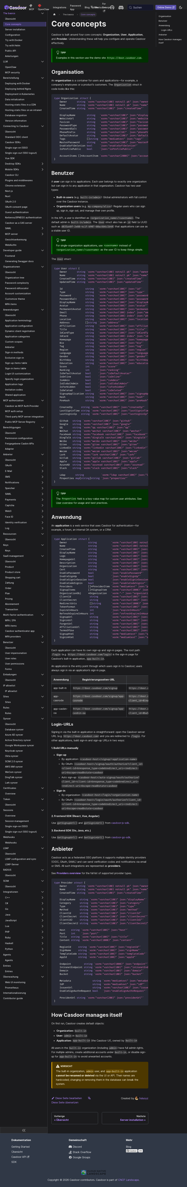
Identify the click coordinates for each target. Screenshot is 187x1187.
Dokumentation (16, 7)
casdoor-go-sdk (120, 837)
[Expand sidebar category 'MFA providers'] (42, 636)
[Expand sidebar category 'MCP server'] (42, 234)
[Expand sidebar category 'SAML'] (42, 228)
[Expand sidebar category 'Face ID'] (42, 516)
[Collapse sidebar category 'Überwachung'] (42, 976)
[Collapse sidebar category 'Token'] (42, 799)
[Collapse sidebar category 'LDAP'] (42, 848)
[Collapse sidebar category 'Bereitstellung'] (42, 77)
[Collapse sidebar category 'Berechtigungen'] (42, 427)
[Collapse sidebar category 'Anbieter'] (42, 454)
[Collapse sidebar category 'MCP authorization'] (42, 400)
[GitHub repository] (112, 7)
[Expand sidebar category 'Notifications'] (42, 482)
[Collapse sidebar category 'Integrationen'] (42, 891)
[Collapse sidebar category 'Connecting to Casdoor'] (42, 126)
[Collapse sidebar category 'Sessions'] (42, 810)
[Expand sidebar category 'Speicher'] (42, 488)
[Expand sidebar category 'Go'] (42, 909)
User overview (64, 502)
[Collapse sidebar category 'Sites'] (42, 696)
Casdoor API (20, 1156)
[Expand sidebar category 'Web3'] (42, 511)
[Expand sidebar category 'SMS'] (42, 476)
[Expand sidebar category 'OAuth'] (42, 465)
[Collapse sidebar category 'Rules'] (42, 707)
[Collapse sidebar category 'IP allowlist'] (42, 685)
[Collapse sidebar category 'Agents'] (42, 954)
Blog (87, 7)
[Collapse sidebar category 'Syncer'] (42, 718)
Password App (75, 7)
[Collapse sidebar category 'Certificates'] (42, 788)
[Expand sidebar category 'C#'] (42, 903)
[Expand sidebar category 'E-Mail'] (42, 471)
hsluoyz (141, 1098)
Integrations (59, 7)
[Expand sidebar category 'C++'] (42, 897)
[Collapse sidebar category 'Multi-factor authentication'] (42, 614)
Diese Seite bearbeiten (66, 1098)
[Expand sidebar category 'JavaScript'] (42, 920)
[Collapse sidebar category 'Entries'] (42, 965)
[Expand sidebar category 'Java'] (42, 914)
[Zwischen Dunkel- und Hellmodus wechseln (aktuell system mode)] (180, 7)
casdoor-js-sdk (120, 822)
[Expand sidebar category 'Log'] (42, 528)
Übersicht (17, 1151)
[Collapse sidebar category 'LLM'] (42, 61)
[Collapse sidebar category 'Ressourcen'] (42, 533)
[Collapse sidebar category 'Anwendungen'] (42, 309)
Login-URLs (166, 30)
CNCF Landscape (128, 1179)
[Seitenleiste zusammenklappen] (24, 1130)
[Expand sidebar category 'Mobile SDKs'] (42, 169)
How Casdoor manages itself (170, 41)
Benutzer (163, 21)
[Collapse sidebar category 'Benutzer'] (42, 642)
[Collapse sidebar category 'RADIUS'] (42, 869)
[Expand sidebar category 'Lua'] (42, 926)
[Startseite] (54, 14)
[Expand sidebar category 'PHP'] (42, 931)
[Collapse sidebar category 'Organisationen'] (42, 266)
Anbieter (163, 34)
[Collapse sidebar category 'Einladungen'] (42, 674)
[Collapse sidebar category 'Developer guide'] (42, 250)
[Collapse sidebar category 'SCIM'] (42, 880)
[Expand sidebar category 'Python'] (42, 949)
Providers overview (69, 873)
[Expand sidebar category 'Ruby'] (42, 937)
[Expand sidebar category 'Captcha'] (42, 505)
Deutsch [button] (97, 7)
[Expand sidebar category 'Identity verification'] (42, 522)
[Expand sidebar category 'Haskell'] (42, 943)
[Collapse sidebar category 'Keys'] (42, 545)
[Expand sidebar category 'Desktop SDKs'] (42, 163)
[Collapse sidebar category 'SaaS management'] (42, 556)
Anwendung (164, 25)
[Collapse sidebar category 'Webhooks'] (42, 837)
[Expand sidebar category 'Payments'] (42, 499)
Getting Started (20, 1146)
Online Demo (165, 7)
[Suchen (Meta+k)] (140, 7)
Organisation (165, 16)
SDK (14, 1162)
